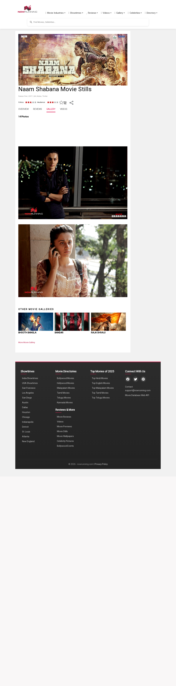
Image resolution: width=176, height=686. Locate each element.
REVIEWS (37, 109)
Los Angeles (28, 601)
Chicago (26, 625)
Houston (26, 620)
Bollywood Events (65, 654)
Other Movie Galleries (36, 517)
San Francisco (28, 596)
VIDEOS (63, 109)
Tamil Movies (63, 601)
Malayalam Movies (66, 596)
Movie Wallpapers (65, 644)
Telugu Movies (64, 606)
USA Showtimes (30, 591)
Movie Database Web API (137, 603)
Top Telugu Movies (101, 606)
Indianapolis (27, 630)
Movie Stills (62, 640)
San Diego (27, 606)
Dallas (25, 616)
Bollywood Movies (65, 586)
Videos (60, 630)
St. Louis (26, 640)
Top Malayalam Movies (103, 596)
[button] (55, 13)
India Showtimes (30, 586)
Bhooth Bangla (27, 540)
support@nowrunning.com (138, 599)
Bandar (59, 540)
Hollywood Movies (65, 591)
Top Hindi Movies (100, 586)
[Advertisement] (154, 79)
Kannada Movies (65, 611)
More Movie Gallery (26, 550)
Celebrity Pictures (65, 649)
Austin (25, 611)
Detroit (25, 635)
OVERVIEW (23, 109)
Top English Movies (101, 591)
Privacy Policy (101, 672)
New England (28, 650)
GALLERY (50, 109)
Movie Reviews (64, 625)
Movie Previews (64, 635)
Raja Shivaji (98, 540)
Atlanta (25, 645)
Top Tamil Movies (100, 601)
